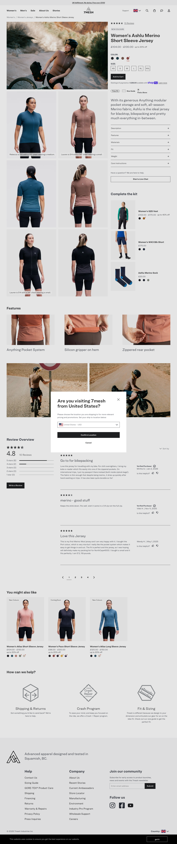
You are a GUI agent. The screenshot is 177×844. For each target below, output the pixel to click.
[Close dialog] (118, 399)
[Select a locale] (89, 425)
